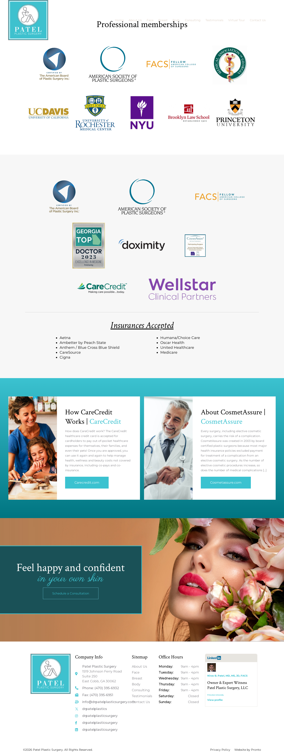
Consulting (193, 20)
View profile (215, 699)
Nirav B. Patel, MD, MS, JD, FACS (227, 675)
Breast (163, 20)
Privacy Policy (220, 750)
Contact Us (258, 20)
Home (119, 20)
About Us (135, 20)
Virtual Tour (236, 20)
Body (176, 20)
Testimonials (214, 20)
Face (150, 20)
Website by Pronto (247, 750)
